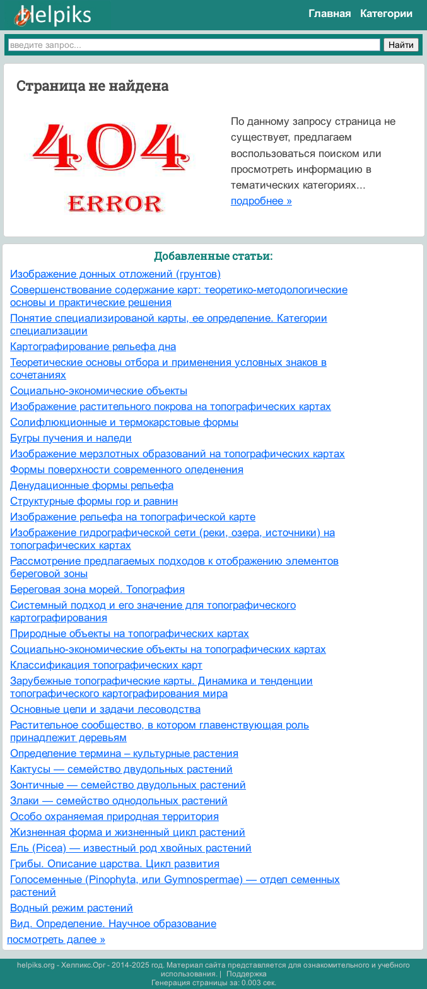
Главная (329, 14)
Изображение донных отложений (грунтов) (115, 274)
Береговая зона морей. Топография (97, 589)
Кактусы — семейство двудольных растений (121, 769)
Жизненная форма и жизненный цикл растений (127, 832)
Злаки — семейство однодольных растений (119, 801)
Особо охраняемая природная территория (114, 816)
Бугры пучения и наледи (71, 438)
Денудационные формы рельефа (91, 485)
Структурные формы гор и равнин (94, 501)
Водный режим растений (71, 908)
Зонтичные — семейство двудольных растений (128, 785)
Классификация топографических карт (106, 665)
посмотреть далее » (56, 939)
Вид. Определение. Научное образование (113, 924)
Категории (386, 14)
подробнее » (261, 201)
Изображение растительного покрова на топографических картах (170, 407)
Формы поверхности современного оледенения (126, 470)
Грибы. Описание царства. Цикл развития (114, 864)
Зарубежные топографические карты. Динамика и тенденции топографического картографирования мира (161, 687)
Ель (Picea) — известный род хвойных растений (131, 848)
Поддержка (246, 973)
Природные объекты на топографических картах (129, 634)
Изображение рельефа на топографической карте (132, 517)
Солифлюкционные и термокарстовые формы (124, 422)
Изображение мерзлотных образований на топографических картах (177, 454)
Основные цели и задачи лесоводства (105, 709)
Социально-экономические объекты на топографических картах (168, 649)
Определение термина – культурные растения (124, 753)
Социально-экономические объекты (98, 391)
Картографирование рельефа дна (93, 347)
